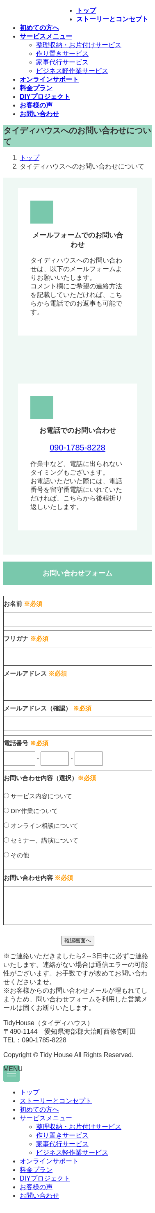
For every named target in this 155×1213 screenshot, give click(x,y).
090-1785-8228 (77, 447)
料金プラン (36, 1175)
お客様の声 (36, 1193)
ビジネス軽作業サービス (72, 70)
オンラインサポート (49, 1167)
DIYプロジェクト (45, 1184)
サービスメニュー (46, 1124)
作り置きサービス (62, 53)
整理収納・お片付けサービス (78, 44)
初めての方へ (39, 1115)
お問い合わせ (39, 1201)
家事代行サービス (62, 62)
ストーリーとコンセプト (56, 1106)
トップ (29, 1098)
